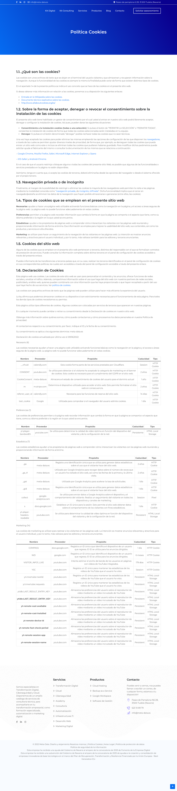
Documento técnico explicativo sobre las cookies (45, 100)
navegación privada (65, 191)
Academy (60, 701)
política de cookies (61, 285)
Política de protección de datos (130, 744)
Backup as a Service (102, 691)
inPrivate (94, 191)
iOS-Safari (22, 159)
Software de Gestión (102, 701)
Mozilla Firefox (41, 154)
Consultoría (61, 706)
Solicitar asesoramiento (147, 11)
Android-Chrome (38, 159)
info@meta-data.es (39, 2)
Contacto (119, 11)
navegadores (153, 139)
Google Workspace (102, 696)
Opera (93, 154)
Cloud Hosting (100, 686)
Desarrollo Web (63, 721)
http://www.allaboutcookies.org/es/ (38, 103)
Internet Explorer (79, 154)
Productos (96, 11)
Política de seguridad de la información (88, 747)
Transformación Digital (67, 686)
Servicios (82, 11)
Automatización (63, 711)
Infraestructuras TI (65, 716)
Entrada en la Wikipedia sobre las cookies (41, 97)
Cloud (58, 691)
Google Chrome (25, 154)
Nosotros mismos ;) (79, 744)
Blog (108, 11)
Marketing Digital (64, 726)
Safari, (52, 154)
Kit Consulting (67, 11)
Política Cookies (95, 744)
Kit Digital (50, 11)
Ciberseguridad (63, 696)
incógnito (84, 191)
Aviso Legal (109, 744)
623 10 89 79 (138, 708)
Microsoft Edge (63, 154)
